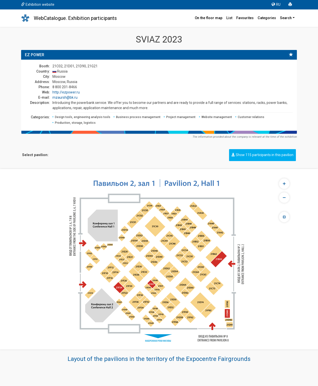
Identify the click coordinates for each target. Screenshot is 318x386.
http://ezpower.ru (66, 92)
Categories (267, 18)
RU (276, 4)
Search (286, 18)
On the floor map (208, 18)
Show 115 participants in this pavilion (262, 155)
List (229, 18)
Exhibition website (37, 4)
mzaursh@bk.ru (65, 97)
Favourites (245, 18)
